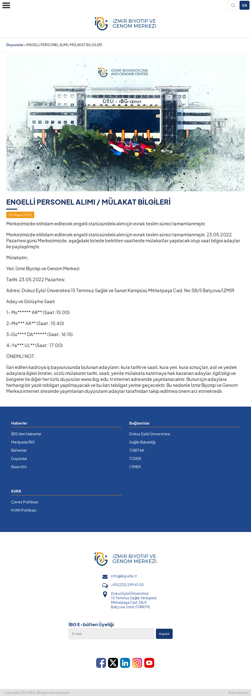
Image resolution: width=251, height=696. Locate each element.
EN (244, 5)
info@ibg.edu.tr (124, 576)
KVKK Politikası (23, 510)
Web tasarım (238, 693)
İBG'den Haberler (26, 433)
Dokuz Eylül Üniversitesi (149, 433)
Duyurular (14, 44)
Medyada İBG (23, 441)
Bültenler (19, 450)
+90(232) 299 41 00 (127, 584)
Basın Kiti (18, 466)
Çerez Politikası (24, 501)
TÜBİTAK (136, 450)
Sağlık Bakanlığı (142, 441)
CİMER (135, 466)
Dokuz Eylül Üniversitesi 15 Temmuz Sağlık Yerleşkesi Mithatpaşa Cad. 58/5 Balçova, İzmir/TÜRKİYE (134, 600)
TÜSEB (135, 458)
